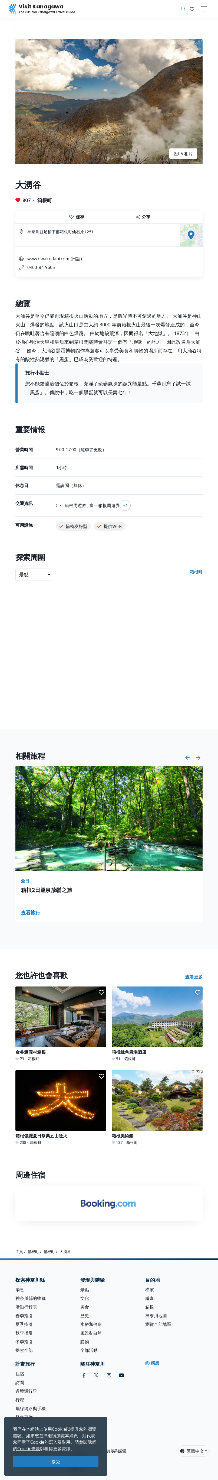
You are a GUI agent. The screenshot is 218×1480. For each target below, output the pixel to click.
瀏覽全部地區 (158, 1324)
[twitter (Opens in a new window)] (96, 1375)
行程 (19, 1400)
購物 (84, 1342)
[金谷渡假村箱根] (60, 1024)
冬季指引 (24, 1342)
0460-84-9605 (41, 267)
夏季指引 (24, 1324)
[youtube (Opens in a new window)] (121, 1375)
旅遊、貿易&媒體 (110, 1451)
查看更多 (194, 977)
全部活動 (89, 1350)
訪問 (19, 1382)
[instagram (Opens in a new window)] (109, 1375)
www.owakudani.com (48, 259)
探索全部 (24, 1350)
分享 (143, 217)
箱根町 (44, 200)
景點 (84, 1290)
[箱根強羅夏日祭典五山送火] (60, 1107)
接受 (55, 1462)
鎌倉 (149, 1298)
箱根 (149, 1307)
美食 (84, 1307)
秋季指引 (24, 1333)
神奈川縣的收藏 (30, 1298)
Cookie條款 (28, 1449)
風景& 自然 (91, 1333)
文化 (84, 1298)
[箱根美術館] (157, 1107)
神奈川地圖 (156, 1316)
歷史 (84, 1316)
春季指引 (24, 1316)
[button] (192, 9)
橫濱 (149, 1290)
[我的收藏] (192, 9)
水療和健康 (91, 1324)
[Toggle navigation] (204, 9)
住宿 (19, 1374)
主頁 (19, 1251)
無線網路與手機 (30, 1408)
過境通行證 (26, 1391)
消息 (19, 1290)
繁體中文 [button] (192, 1451)
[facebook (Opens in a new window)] (84, 1375)
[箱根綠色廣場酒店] (157, 1024)
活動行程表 (26, 1307)
